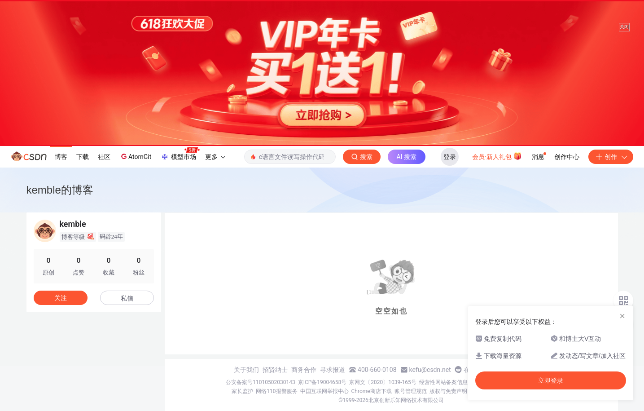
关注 (60, 297)
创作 (611, 156)
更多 (215, 156)
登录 (449, 156)
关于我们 (246, 369)
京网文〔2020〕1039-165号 (382, 382)
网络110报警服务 (276, 391)
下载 (82, 156)
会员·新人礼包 (497, 155)
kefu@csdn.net (430, 369)
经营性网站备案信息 (443, 382)
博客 (61, 156)
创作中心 (566, 156)
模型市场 (180, 154)
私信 (127, 298)
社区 (104, 156)
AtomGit (135, 156)
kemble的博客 (59, 190)
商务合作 (303, 369)
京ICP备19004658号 (322, 382)
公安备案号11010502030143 (260, 382)
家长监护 (242, 391)
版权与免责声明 (448, 391)
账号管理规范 (410, 391)
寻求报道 (332, 369)
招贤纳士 (275, 369)
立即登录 (550, 380)
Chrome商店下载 (371, 391)
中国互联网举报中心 (324, 391)
